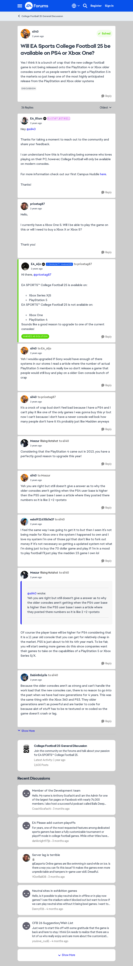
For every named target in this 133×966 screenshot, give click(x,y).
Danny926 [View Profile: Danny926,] (38, 909)
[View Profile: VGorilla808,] (26, 858)
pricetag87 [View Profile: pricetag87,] (37, 204)
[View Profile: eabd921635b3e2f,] (24, 522)
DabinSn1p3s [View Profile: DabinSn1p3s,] (38, 675)
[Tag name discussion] (29, 88)
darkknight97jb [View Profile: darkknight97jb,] (41, 841)
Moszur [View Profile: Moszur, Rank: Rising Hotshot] (34, 441)
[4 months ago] (54, 909)
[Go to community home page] (36, 6)
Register (96, 6)
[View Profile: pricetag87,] (24, 206)
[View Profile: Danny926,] (26, 894)
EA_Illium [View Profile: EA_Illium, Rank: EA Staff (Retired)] (36, 118)
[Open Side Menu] (20, 6)
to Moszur (44, 475)
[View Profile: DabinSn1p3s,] (24, 677)
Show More (26, 731)
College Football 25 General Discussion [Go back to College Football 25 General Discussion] (40, 16)
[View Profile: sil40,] (25, 34)
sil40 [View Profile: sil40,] (35, 31)
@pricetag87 (42, 275)
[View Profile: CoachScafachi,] (26, 793)
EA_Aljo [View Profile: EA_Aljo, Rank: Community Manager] (36, 264)
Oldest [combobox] (106, 108)
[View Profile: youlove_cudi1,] (26, 926)
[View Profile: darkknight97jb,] (26, 826)
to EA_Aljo (44, 348)
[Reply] (106, 96)
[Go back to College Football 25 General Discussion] (72, 746)
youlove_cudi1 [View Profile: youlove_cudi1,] (40, 941)
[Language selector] (75, 6)
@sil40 (31, 129)
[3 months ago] (61, 809)
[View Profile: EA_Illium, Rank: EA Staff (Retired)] (24, 121)
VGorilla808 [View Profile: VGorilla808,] (39, 876)
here (103, 174)
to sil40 (64, 441)
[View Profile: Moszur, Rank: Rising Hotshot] (24, 443)
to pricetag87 (83, 264)
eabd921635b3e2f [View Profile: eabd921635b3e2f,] (42, 519)
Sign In (109, 6)
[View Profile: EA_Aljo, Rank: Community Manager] (25, 266)
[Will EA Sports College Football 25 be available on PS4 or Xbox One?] (50, 123)
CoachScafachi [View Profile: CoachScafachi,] (41, 808)
